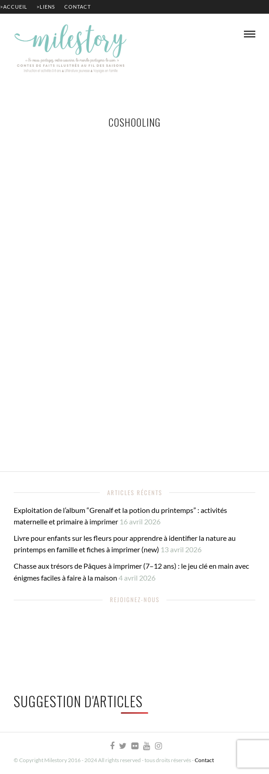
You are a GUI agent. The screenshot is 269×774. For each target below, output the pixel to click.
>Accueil (13, 7)
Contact (77, 7)
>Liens (45, 7)
